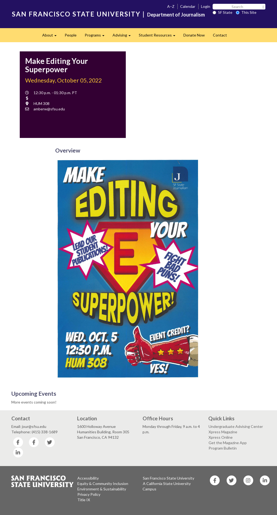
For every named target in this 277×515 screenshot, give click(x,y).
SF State (222, 12)
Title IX (83, 499)
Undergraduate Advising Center (236, 426)
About (51, 37)
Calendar (187, 6)
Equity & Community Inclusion (102, 483)
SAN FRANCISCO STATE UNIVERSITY (76, 14)
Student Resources (159, 37)
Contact (220, 35)
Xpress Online (221, 437)
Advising (124, 37)
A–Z (170, 6)
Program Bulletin (223, 448)
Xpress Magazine (223, 432)
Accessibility (88, 478)
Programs (96, 37)
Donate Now (194, 35)
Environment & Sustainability (101, 489)
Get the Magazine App (228, 442)
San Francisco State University (168, 478)
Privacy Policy (88, 494)
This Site (246, 12)
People (71, 35)
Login (205, 6)
